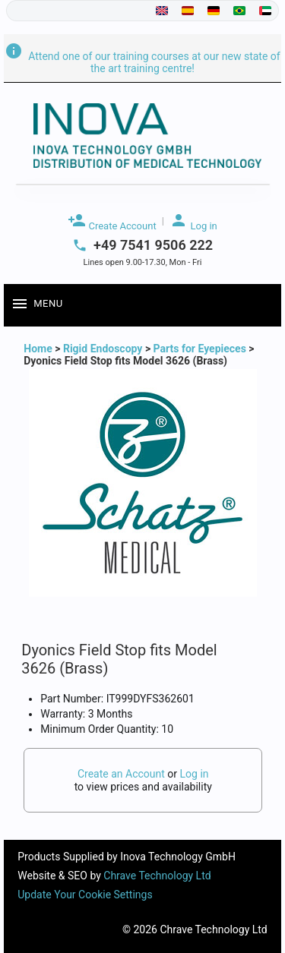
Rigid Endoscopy (102, 348)
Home (39, 348)
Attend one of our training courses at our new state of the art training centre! (142, 62)
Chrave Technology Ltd (157, 875)
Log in (193, 221)
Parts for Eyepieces (200, 348)
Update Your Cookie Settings (84, 894)
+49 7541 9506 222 (153, 245)
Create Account (112, 221)
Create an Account (121, 774)
